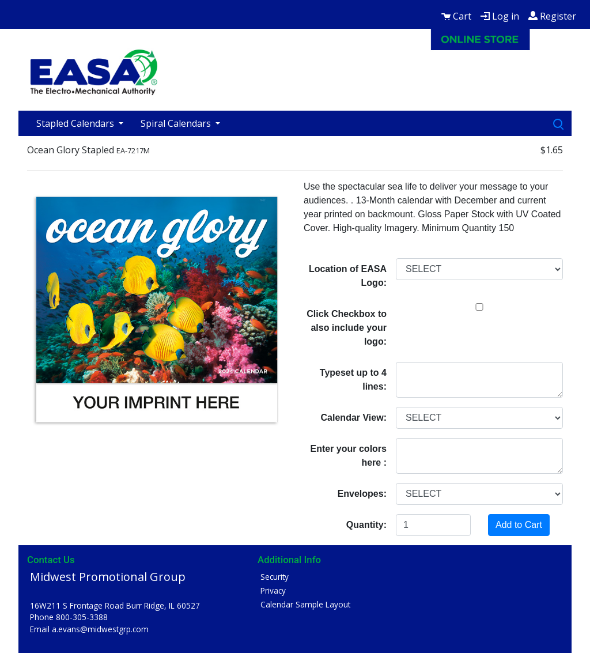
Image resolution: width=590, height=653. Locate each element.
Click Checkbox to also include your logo (347, 327)
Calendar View (352, 417)
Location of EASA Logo (348, 276)
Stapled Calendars (76, 123)
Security (274, 576)
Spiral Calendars (177, 123)
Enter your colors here (349, 455)
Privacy (273, 590)
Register (552, 16)
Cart (456, 16)
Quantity (365, 525)
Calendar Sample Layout (305, 604)
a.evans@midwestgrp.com (100, 629)
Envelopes (361, 494)
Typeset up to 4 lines (353, 379)
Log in (500, 16)
